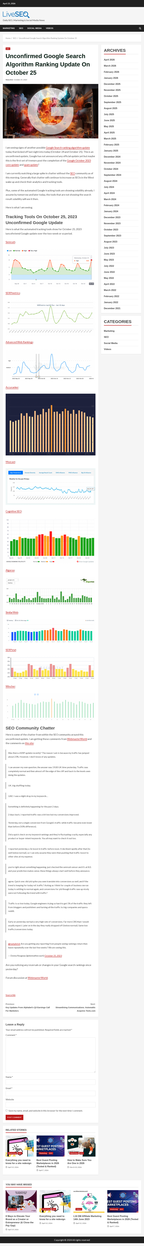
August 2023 (110, 241)
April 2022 (109, 284)
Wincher (10, 686)
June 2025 (109, 120)
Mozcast (10, 461)
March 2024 (110, 199)
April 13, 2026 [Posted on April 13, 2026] (13, 1170)
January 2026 (111, 78)
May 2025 (109, 126)
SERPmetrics (13, 292)
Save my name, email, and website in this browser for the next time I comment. (46, 1113)
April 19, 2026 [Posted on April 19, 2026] (13, 1232)
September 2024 (112, 175)
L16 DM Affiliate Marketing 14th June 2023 (88, 1204)
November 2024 (112, 163)
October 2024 (111, 169)
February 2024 (111, 205)
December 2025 (112, 84)
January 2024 (111, 211)
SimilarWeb (12, 612)
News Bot (9, 80)
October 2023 (111, 229)
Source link (12, 994)
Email (9, 1091)
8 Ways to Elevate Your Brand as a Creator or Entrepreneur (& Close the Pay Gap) (21, 1204)
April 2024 (109, 193)
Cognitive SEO (14, 511)
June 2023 (109, 254)
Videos (49, 28)
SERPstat (11, 649)
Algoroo (10, 570)
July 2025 (109, 114)
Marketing (9, 28)
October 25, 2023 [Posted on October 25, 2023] (20, 80)
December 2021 (112, 308)
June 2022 (109, 272)
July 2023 (109, 248)
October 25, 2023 (53, 955)
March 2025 (110, 138)
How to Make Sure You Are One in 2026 (81, 1148)
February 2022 (111, 296)
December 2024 (112, 157)
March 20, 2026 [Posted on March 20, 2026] (76, 1170)
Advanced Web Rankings (19, 342)
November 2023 (112, 223)
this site (29, 743)
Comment (11, 1037)
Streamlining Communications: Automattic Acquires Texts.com (72, 1009)
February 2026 (111, 72)
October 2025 (111, 96)
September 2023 (112, 235)
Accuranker (12, 387)
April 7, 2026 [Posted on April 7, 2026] (43, 1173)
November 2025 (112, 90)
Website (10, 1102)
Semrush (10, 241)
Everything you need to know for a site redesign (20, 1148)
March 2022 (110, 290)
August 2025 (110, 108)
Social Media (34, 28)
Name (9, 1079)
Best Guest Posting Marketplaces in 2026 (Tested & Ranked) (51, 1148)
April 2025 (109, 132)
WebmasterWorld (77, 738)
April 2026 (109, 60)
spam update (31, 164)
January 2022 (111, 302)
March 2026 (110, 66)
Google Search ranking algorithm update (68, 147)
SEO (21, 28)
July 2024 (109, 187)
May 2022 (109, 278)
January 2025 (111, 151)
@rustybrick (14, 943)
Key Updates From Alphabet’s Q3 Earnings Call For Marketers (28, 1009)
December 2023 (112, 217)
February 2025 (111, 144)
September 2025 (112, 102)
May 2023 (109, 260)
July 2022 (109, 266)
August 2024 (110, 181)
